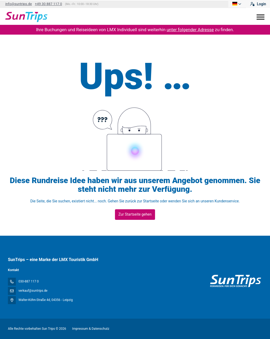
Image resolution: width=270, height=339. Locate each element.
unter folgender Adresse (190, 29)
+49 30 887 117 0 (48, 4)
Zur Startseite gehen (135, 214)
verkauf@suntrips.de (32, 290)
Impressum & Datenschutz (90, 329)
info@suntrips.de (18, 4)
